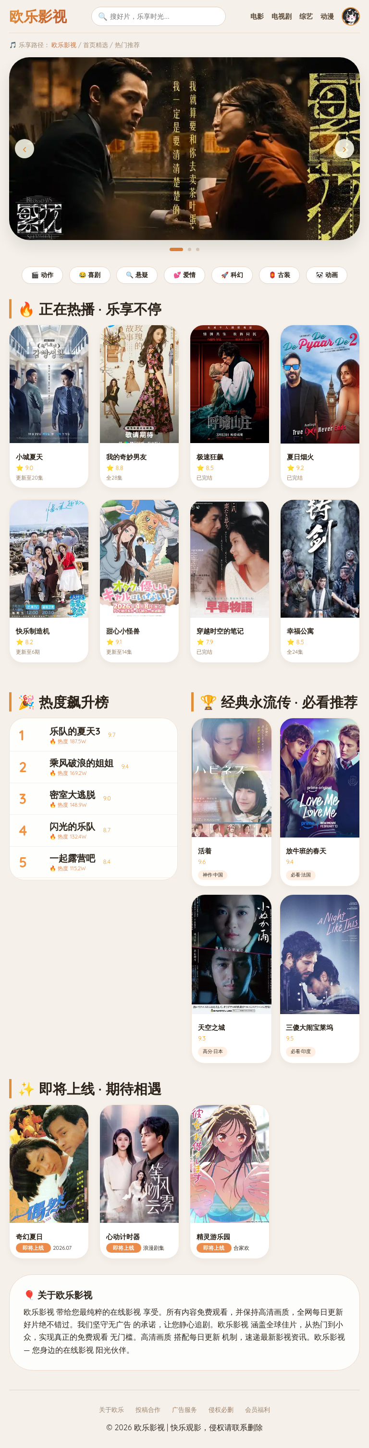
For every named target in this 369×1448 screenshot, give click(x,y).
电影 (257, 16)
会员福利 (257, 1409)
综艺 (306, 16)
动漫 (327, 16)
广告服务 (184, 1409)
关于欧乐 (111, 1409)
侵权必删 (221, 1409)
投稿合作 (147, 1409)
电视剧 (281, 16)
